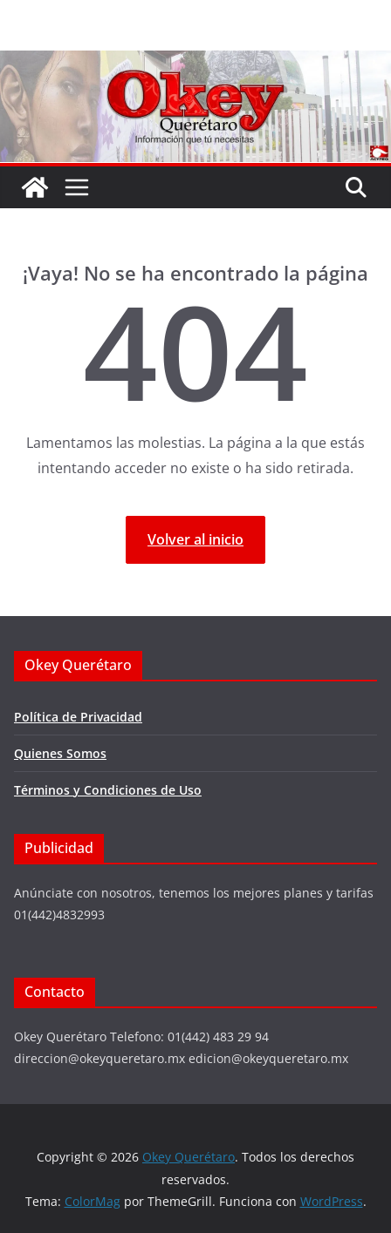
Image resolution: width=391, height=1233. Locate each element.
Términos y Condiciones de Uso (108, 790)
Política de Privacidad (78, 716)
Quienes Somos (60, 753)
